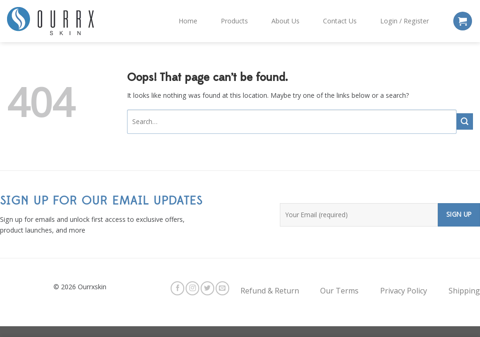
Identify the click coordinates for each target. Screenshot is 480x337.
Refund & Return (269, 291)
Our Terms (339, 291)
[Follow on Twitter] (207, 288)
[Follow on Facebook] (177, 288)
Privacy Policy (403, 291)
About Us (285, 20)
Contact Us (340, 20)
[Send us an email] (222, 288)
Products (234, 20)
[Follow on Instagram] (192, 288)
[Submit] (465, 121)
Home (188, 20)
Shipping (464, 291)
